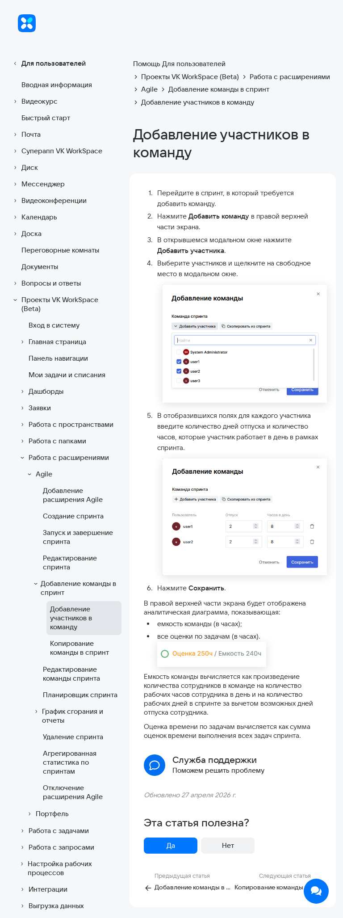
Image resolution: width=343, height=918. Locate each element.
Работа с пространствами (65, 424)
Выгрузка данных (51, 905)
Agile (38, 474)
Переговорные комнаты (60, 250)
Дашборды (40, 391)
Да (171, 845)
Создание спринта (73, 516)
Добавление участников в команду (71, 618)
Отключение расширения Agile (73, 792)
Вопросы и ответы (46, 283)
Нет (228, 845)
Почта (26, 134)
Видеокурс (34, 101)
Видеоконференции (49, 200)
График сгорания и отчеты (67, 715)
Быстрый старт (45, 118)
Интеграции (42, 889)
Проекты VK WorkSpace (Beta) (54, 304)
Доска (26, 233)
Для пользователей (48, 63)
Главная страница (52, 341)
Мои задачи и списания (67, 375)
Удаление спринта (73, 737)
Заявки (34, 408)
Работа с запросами (56, 847)
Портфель (47, 813)
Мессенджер (38, 184)
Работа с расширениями (63, 457)
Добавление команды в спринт (74, 588)
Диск (24, 167)
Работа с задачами (53, 830)
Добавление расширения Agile (73, 495)
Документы (39, 266)
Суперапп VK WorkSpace (56, 151)
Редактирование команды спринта (71, 673)
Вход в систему (54, 325)
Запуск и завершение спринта (78, 537)
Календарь (34, 217)
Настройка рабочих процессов (55, 868)
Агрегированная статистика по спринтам (69, 762)
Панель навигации (58, 358)
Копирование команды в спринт (79, 648)
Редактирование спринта (70, 562)
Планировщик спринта (80, 695)
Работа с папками (52, 441)
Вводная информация (56, 84)
